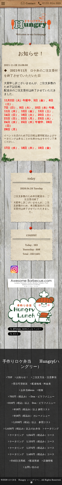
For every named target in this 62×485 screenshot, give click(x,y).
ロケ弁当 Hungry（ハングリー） (24, 480)
